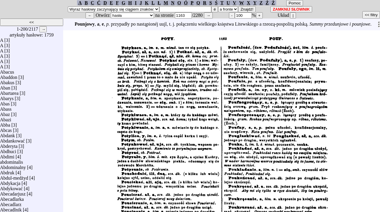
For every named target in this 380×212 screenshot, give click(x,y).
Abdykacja (10, 181)
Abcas (6, 128)
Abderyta (9, 144)
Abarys (7, 97)
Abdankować (12, 139)
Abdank (7, 134)
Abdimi (7, 155)
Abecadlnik (11, 208)
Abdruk (7, 171)
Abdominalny (13, 165)
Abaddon (8, 75)
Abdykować (11, 187)
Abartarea (9, 91)
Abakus (7, 81)
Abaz (5, 112)
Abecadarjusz (13, 192)
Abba (5, 123)
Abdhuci (8, 150)
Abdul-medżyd (14, 176)
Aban (5, 86)
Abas (5, 102)
